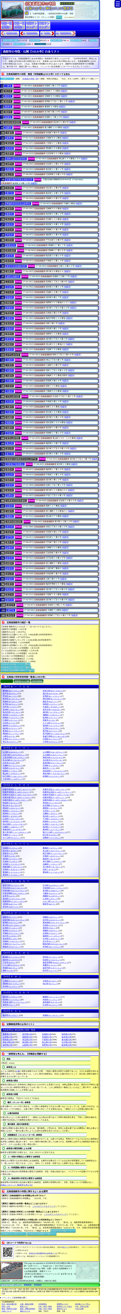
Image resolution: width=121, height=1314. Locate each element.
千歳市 (9, 856)
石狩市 (10, 707)
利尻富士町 (15, 1002)
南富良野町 (55, 962)
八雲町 (11, 981)
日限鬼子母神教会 (15, 464)
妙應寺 (9, 548)
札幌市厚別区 (17, 789)
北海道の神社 (56, 40)
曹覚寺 (9, 349)
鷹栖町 (51, 848)
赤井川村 (53, 691)
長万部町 (55, 734)
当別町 (12, 864)
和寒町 (52, 1015)
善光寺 (9, 323)
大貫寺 (9, 365)
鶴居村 (50, 859)
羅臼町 (11, 997)
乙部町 (51, 739)
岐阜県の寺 (66, 1045)
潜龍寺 (9, 318)
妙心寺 (9, 574)
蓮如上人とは (25, 1311)
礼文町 (51, 1005)
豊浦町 (12, 872)
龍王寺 (9, 594)
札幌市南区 (55, 800)
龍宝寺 (11, 605)
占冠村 (12, 819)
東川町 (13, 925)
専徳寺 (9, 313)
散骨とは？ (24, 1306)
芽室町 (11, 968)
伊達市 (9, 853)
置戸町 (51, 731)
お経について (7, 1311)
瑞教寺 (9, 271)
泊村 (49, 869)
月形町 (52, 856)
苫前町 (12, 869)
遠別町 (52, 726)
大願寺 (9, 370)
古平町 (52, 939)
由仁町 (50, 984)
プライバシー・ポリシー (11, 1285)
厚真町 (11, 702)
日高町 (51, 925)
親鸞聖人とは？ (63, 1304)
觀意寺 (8, 96)
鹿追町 (12, 808)
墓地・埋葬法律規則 (27, 1309)
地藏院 (9, 417)
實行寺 (9, 193)
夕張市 (50, 981)
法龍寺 (9, 511)
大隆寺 (9, 407)
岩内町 (12, 710)
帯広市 (10, 742)
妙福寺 (9, 579)
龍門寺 (11, 610)
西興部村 (14, 901)
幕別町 (12, 957)
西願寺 (9, 302)
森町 (8, 970)
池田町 (51, 704)
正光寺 (9, 282)
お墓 (18, 1071)
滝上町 (53, 851)
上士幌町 (54, 752)
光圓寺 (8, 127)
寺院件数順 (37, 681)
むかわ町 (12, 965)
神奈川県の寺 (8, 1042)
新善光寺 (10, 245)
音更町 (12, 739)
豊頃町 (52, 872)
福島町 (52, 936)
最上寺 (9, 174)
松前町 (52, 960)
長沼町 (52, 891)
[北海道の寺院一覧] (30, 79)
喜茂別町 (53, 763)
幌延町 (12, 947)
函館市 (10, 917)
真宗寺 (9, 261)
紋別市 (50, 970)
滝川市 (10, 851)
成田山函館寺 (12, 276)
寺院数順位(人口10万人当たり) (14, 667)
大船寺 (9, 391)
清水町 (51, 816)
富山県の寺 (47, 1042)
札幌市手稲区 (56, 795)
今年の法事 (79, 1309)
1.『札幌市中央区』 (11, 33)
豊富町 (12, 875)
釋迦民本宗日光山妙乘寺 (18, 203)
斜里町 (51, 821)
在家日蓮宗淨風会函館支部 (19, 180)
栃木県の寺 (66, 1037)
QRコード (65, 1247)
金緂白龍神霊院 (12, 122)
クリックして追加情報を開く (14, 1298)
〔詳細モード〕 (7, 79)
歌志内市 (12, 712)
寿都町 (11, 835)
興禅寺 (8, 106)
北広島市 (53, 760)
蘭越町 (52, 997)
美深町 (11, 931)
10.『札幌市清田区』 (31, 33)
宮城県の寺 (47, 1034)
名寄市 (9, 896)
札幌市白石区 (57, 792)
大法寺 (9, 401)
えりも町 (52, 723)
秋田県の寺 (66, 1034)
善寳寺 (9, 334)
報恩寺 (9, 480)
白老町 (52, 824)
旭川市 (51, 694)
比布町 (11, 928)
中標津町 (54, 888)
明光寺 (9, 589)
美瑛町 (11, 923)
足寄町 (52, 696)
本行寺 (9, 527)
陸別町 (12, 1000)
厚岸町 (12, 699)
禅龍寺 (9, 344)
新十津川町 (15, 832)
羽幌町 (51, 917)
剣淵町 (52, 776)
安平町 (11, 704)
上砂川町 (15, 755)
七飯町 (51, 893)
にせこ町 (52, 901)
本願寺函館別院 (13, 521)
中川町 (52, 885)
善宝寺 (9, 339)
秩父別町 (54, 853)
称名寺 (9, 224)
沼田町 (11, 904)
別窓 (28, 664)
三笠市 (9, 962)
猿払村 (11, 805)
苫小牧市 (52, 867)
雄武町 (11, 728)
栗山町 (12, 774)
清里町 (12, 768)
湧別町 (12, 984)
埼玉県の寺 (27, 1040)
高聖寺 (9, 153)
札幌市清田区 (16, 792)
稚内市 (11, 1015)
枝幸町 (51, 718)
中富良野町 (15, 893)
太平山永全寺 (12, 355)
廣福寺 (9, 143)
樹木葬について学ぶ (82, 1304)
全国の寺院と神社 (10, 40)
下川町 (52, 819)
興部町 (12, 734)
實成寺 (9, 198)
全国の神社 (35, 40)
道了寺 (9, 454)
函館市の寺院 (40, 44)
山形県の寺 (7, 1037)
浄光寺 (9, 235)
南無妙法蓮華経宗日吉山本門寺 (21, 459)
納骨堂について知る (64, 1306)
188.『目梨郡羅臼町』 (64, 33)
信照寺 (9, 240)
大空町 (52, 728)
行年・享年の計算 (82, 1306)
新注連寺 (10, 250)
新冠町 (13, 899)
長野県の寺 (47, 1045)
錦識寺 (8, 117)
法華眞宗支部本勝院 (16, 501)
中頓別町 (15, 891)
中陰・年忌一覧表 (45, 1309)
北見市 (9, 763)
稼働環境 (28, 1285)
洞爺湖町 (13, 867)
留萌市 (9, 1005)
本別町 (52, 947)
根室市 (49, 904)
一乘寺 (8, 86)
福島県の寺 (27, 1037)
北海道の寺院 (19, 44)
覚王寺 (8, 91)
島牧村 (11, 816)
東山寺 (9, 443)
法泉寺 (9, 506)
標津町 (11, 813)
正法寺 (9, 292)
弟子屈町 (53, 861)
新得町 (52, 829)
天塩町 (11, 861)
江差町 (11, 720)
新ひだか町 (55, 832)
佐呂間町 (52, 805)
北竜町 (13, 944)
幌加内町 (54, 944)
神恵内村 (53, 757)
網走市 (50, 702)
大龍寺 (9, 412)
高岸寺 (9, 148)
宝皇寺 (9, 485)
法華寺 (9, 495)
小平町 (51, 742)
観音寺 (8, 101)
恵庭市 (49, 720)
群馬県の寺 (7, 1040)
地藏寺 (9, 428)
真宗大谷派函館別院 (16, 266)
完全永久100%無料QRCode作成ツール (43, 1253)
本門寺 (9, 537)
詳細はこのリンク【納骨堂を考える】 (17, 1185)
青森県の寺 (7, 1034)
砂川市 (50, 835)
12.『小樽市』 (46, 33)
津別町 (11, 859)
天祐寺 (9, 433)
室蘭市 (50, 965)
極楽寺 (8, 112)
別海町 (12, 941)
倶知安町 (54, 771)
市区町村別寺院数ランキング (13, 664)
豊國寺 (9, 516)
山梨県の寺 (27, 1045)
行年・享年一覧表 (45, 1306)
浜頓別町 (15, 920)
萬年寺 (9, 542)
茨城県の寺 (47, 1037)
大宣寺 (9, 386)
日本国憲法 (42, 1304)
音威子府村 (55, 736)
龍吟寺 (9, 600)
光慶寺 (9, 133)
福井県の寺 (7, 1045)
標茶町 (12, 811)
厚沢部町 (53, 699)
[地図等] (64, 86)
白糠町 (12, 827)
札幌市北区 (55, 789)
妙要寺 (9, 584)
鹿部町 (51, 808)
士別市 (49, 811)
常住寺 (9, 230)
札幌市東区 (15, 800)
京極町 (13, 766)
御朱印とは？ (62, 1309)
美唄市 (49, 928)
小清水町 (13, 779)
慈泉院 (9, 188)
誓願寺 (9, 308)
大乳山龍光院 (12, 396)
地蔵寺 (9, 422)
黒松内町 (55, 774)
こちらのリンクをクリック (43, 1206)
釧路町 (11, 771)
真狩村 (11, 960)
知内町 (52, 827)
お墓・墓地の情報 (26, 1304)
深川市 (10, 936)
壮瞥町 (52, 838)
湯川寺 (9, 448)
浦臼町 (52, 712)
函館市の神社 (76, 40)
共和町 (52, 766)
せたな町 (12, 838)
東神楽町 (55, 923)
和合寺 (11, 615)
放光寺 (9, 490)
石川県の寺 (66, 1042)
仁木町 (50, 899)
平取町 (12, 933)
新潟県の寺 (27, 1042)
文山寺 (9, 474)
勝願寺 (9, 209)
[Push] (17, 85)
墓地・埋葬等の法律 (9, 1309)
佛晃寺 (9, 469)
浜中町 (52, 920)
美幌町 (51, 931)
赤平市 (10, 694)
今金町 (52, 707)
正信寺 (9, 287)
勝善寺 (9, 214)
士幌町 (51, 813)
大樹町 (11, 848)
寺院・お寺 (6, 1306)
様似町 (11, 803)
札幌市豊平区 (17, 797)
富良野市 (10, 939)
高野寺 (9, 164)
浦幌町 (52, 715)
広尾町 (51, 933)
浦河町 (12, 715)
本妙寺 (9, 532)
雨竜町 (12, 718)
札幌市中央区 (18, 795)
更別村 (51, 803)
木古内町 (13, 760)
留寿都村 (51, 1002)
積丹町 (13, 821)
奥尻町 (12, 731)
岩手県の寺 (27, 1034)
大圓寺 (9, 360)
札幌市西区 (55, 797)
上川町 (12, 752)
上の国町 (54, 755)
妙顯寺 (9, 563)
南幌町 (52, 896)
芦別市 (10, 696)
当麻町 (51, 864)
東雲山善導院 (12, 438)
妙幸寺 (9, 568)
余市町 (11, 986)
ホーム (59, 17)
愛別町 (12, 691)
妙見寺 (9, 558)
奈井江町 (12, 885)
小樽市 (9, 736)
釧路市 (49, 768)
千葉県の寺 (47, 1040)
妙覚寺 (9, 553)
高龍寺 (9, 169)
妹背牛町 (53, 968)
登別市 (11, 907)
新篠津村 (13, 829)
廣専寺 (9, 138)
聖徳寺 (9, 297)
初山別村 (14, 824)
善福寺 (9, 329)
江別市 (9, 723)
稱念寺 (9, 219)
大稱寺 (9, 381)
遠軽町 (12, 726)
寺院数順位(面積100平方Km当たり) (15, 670)
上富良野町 (15, 757)
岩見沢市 (52, 710)
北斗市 (49, 941)
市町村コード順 (22, 681)
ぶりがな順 (7, 681)
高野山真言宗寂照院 (16, 159)
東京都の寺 (66, 1040)
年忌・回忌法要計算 (9, 1304)
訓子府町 (14, 776)
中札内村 (14, 888)
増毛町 (51, 957)
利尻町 (51, 1000)
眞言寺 (9, 256)
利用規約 (38, 1285)
